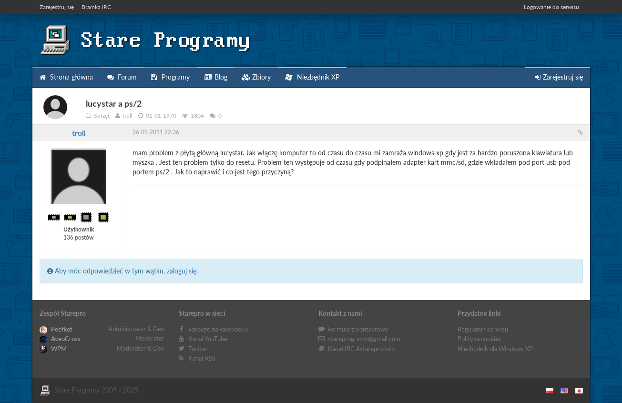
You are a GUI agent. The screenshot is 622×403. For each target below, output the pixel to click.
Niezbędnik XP (312, 77)
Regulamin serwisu (483, 329)
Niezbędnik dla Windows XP (495, 349)
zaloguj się (181, 271)
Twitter (198, 349)
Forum (122, 77)
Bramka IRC (96, 6)
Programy (170, 77)
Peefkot (56, 329)
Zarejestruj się (57, 6)
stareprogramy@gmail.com (364, 339)
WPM (53, 349)
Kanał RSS (201, 358)
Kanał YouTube (207, 339)
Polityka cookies (479, 339)
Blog (215, 77)
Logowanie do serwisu (551, 6)
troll (79, 132)
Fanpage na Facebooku (218, 329)
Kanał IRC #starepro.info (361, 349)
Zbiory (256, 77)
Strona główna (66, 77)
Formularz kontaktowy (358, 329)
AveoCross (60, 339)
